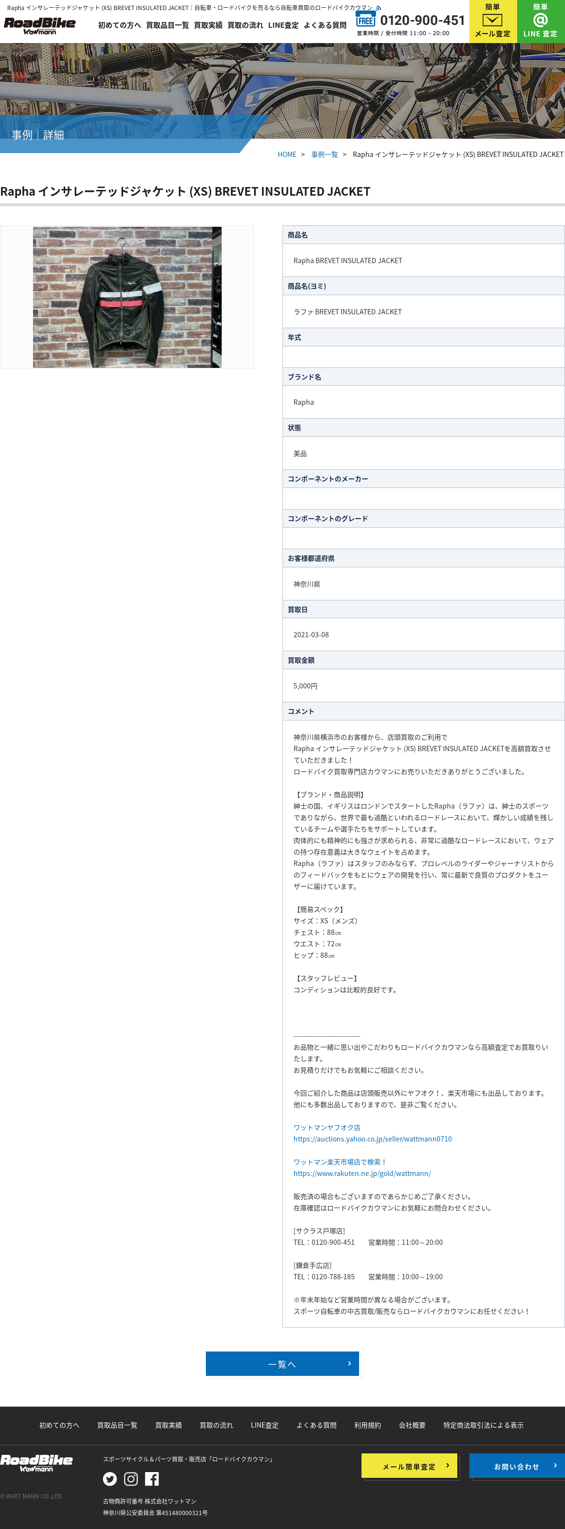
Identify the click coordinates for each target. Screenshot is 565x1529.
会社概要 (412, 1424)
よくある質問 (325, 25)
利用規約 (367, 1424)
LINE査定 (283, 25)
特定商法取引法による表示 (483, 1424)
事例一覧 (324, 154)
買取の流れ (245, 25)
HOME (287, 154)
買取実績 (208, 25)
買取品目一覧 (167, 25)
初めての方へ (119, 25)
